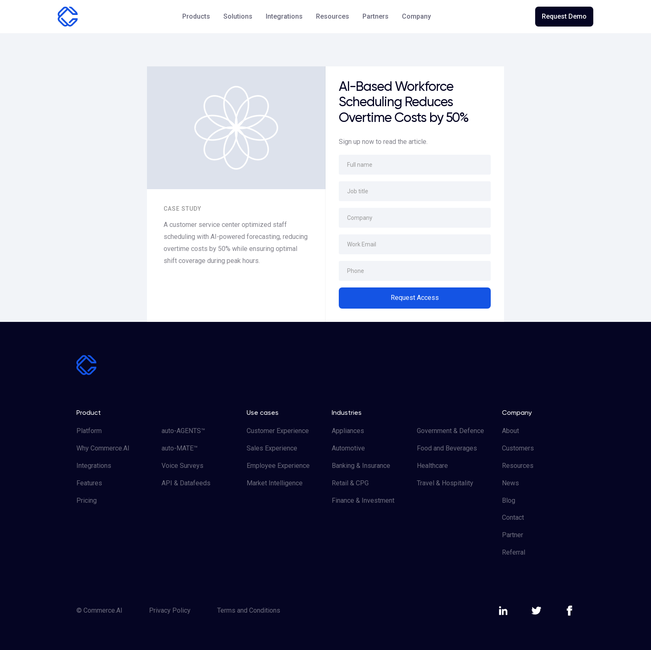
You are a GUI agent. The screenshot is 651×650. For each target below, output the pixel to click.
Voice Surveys (182, 466)
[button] (196, 17)
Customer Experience (278, 431)
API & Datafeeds (186, 483)
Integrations (284, 16)
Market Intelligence (275, 483)
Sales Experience (272, 448)
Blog (508, 500)
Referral (513, 552)
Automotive (348, 448)
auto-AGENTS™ (183, 431)
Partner (512, 535)
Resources (518, 466)
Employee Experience (278, 466)
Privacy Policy (170, 610)
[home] (68, 17)
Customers (518, 448)
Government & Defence (450, 431)
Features (89, 483)
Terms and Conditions (248, 610)
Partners (375, 16)
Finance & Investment (363, 500)
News (510, 483)
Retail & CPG (350, 483)
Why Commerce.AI (103, 448)
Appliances (348, 431)
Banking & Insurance (361, 466)
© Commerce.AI (99, 610)
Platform (89, 431)
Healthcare (432, 466)
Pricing (86, 500)
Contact (513, 517)
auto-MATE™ (180, 448)
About (510, 431)
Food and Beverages (447, 448)
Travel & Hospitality (445, 483)
